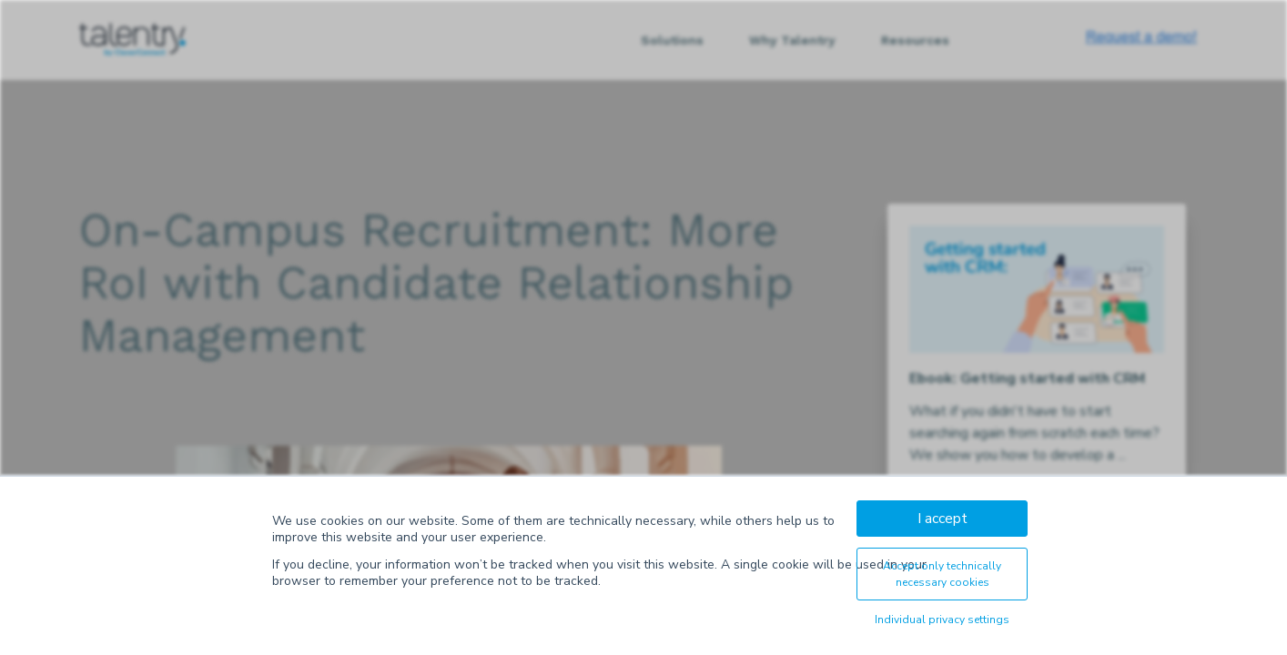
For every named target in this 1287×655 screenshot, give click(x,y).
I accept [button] (942, 519)
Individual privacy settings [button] (942, 619)
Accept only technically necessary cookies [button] (942, 574)
